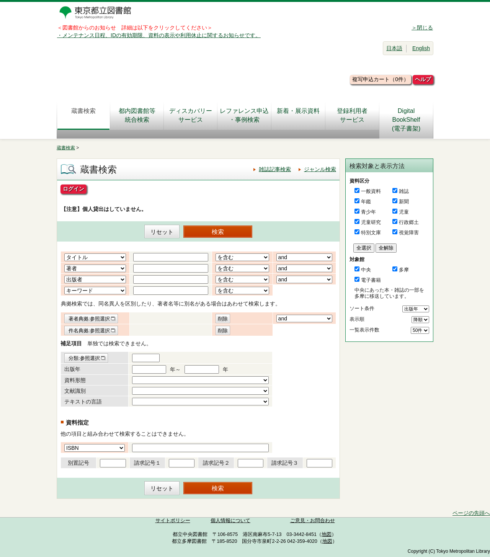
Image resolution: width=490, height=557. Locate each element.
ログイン (73, 189)
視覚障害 (409, 232)
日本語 (394, 48)
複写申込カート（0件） (380, 79)
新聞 (404, 201)
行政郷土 (409, 222)
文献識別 (75, 391)
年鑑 (366, 201)
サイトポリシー (172, 520)
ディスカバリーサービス (190, 115)
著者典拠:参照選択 (89, 319)
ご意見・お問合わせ (312, 520)
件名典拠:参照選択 (89, 330)
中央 (366, 270)
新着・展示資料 (298, 115)
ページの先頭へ (471, 513)
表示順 (357, 319)
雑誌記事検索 (275, 169)
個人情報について (230, 520)
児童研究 (371, 222)
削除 (223, 319)
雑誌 (404, 191)
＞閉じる (422, 28)
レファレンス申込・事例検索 (244, 115)
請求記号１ (147, 463)
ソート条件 (362, 308)
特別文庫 (371, 232)
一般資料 (371, 191)
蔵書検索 (83, 115)
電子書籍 (371, 280)
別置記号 (78, 463)
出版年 (72, 369)
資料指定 (77, 422)
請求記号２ (216, 463)
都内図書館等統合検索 (137, 115)
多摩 (404, 270)
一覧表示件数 (364, 330)
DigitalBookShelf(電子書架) (406, 120)
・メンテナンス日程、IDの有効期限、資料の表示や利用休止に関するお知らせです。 (159, 35)
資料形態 (75, 380)
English (421, 48)
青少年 (368, 212)
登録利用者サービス (352, 115)
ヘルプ (423, 79)
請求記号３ (284, 463)
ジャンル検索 (320, 169)
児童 (404, 212)
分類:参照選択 (84, 358)
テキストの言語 (83, 402)
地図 (327, 534)
